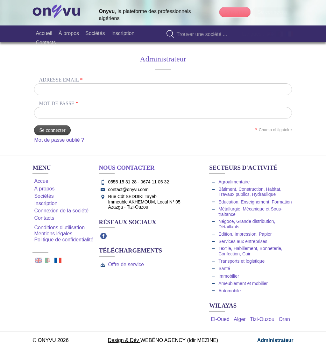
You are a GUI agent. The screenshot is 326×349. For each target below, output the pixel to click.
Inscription (45, 203)
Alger (239, 319)
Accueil (42, 181)
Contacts (44, 218)
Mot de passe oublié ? (59, 140)
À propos (44, 188)
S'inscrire (234, 12)
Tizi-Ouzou (262, 319)
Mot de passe (58, 103)
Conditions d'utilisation (59, 227)
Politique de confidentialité (63, 239)
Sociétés (43, 196)
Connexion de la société (61, 210)
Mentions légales (53, 233)
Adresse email (60, 79)
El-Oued (220, 319)
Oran (284, 319)
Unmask (286, 113)
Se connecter (272, 12)
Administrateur (275, 340)
